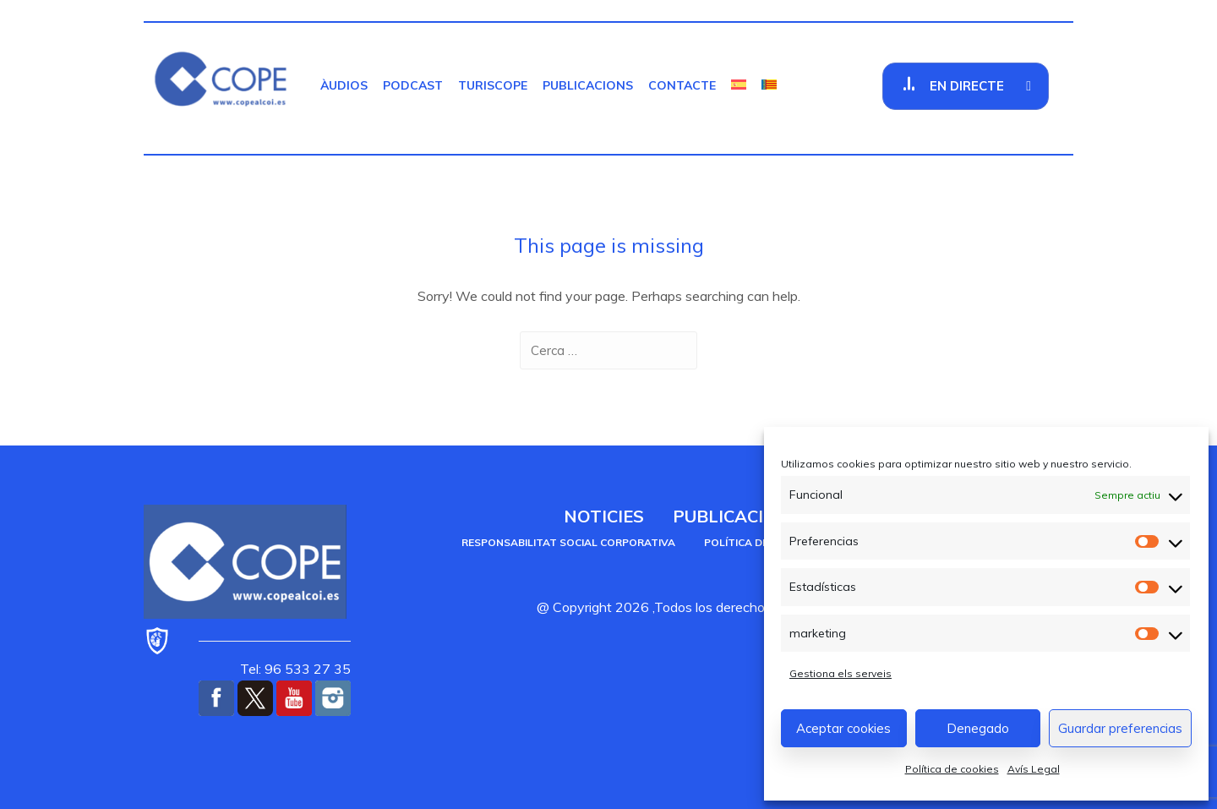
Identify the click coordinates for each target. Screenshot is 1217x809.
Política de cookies (952, 769)
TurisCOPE (492, 85)
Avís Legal (1033, 769)
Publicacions (588, 85)
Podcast (413, 85)
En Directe (967, 86)
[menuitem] (738, 85)
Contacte (682, 85)
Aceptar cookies (843, 728)
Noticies (604, 516)
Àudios (344, 85)
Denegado (978, 728)
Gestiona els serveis (840, 673)
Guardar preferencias (1120, 728)
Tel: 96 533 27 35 (295, 668)
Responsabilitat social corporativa (568, 542)
